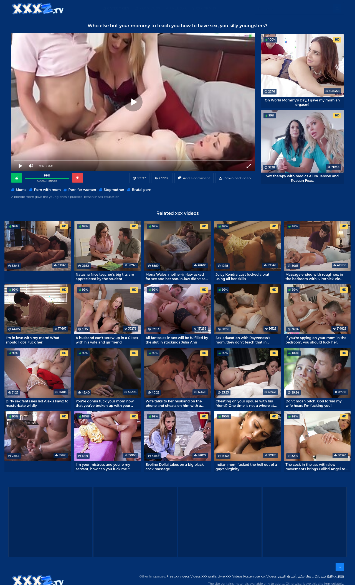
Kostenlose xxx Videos (260, 576)
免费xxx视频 (335, 576)
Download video (237, 178)
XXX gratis (206, 8)
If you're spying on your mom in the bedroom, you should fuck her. (315, 340)
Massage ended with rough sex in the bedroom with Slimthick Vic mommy (314, 276)
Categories (118, 8)
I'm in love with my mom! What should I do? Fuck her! (33, 340)
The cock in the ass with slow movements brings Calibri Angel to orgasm (315, 466)
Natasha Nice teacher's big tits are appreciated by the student (105, 276)
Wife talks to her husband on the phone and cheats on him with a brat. (174, 403)
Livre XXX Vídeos (229, 576)
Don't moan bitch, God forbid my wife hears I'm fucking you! (313, 403)
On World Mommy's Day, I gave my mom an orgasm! (302, 102)
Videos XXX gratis (204, 576)
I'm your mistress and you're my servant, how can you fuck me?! (103, 466)
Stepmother (114, 190)
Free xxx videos (178, 576)
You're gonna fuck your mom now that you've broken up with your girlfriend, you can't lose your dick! (105, 403)
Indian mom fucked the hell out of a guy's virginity (246, 466)
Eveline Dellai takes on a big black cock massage (175, 466)
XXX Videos (149, 8)
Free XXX (178, 8)
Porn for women (82, 190)
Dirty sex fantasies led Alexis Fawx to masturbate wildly (37, 403)
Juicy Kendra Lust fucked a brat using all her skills (242, 276)
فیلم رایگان (319, 576)
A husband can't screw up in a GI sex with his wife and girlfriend (107, 340)
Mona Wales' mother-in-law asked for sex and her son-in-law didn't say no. (176, 276)
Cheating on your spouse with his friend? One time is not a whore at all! (244, 403)
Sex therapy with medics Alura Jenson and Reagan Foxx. (302, 178)
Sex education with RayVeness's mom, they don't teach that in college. (242, 340)
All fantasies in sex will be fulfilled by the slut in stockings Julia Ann (177, 340)
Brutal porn (141, 190)
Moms (21, 190)
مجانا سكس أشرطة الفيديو (294, 576)
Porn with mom (47, 190)
